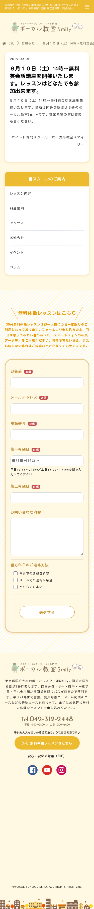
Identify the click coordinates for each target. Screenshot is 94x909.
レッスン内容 (20, 193)
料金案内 (17, 208)
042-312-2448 (51, 719)
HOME (8, 43)
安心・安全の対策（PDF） (47, 756)
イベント (17, 252)
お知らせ (28, 43)
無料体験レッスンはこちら (51, 743)
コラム (15, 267)
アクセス (17, 223)
